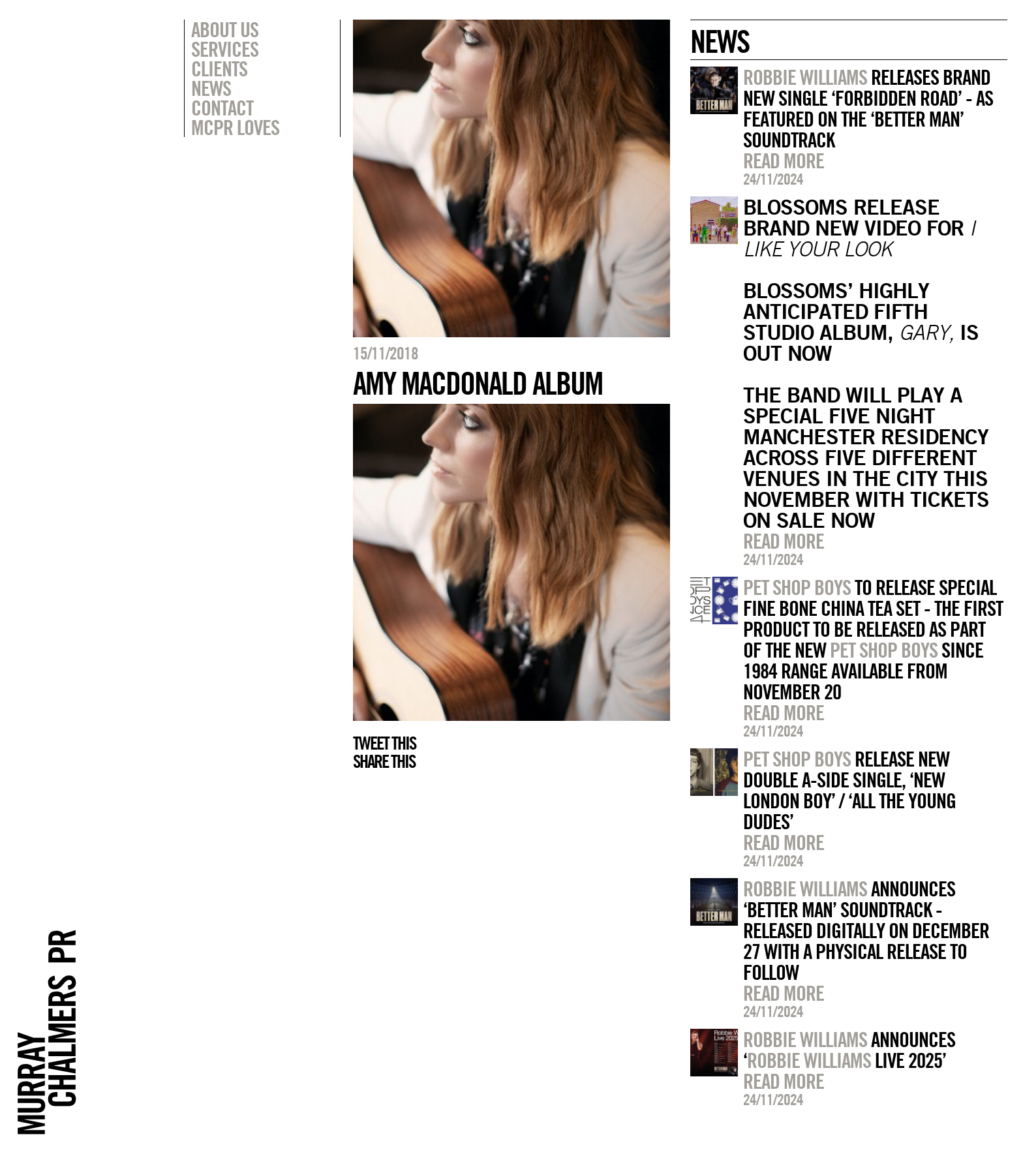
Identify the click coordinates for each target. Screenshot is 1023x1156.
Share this (384, 761)
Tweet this (384, 743)
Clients (219, 68)
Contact (222, 108)
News (211, 88)
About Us (224, 29)
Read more (783, 160)
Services (224, 49)
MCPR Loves (235, 127)
